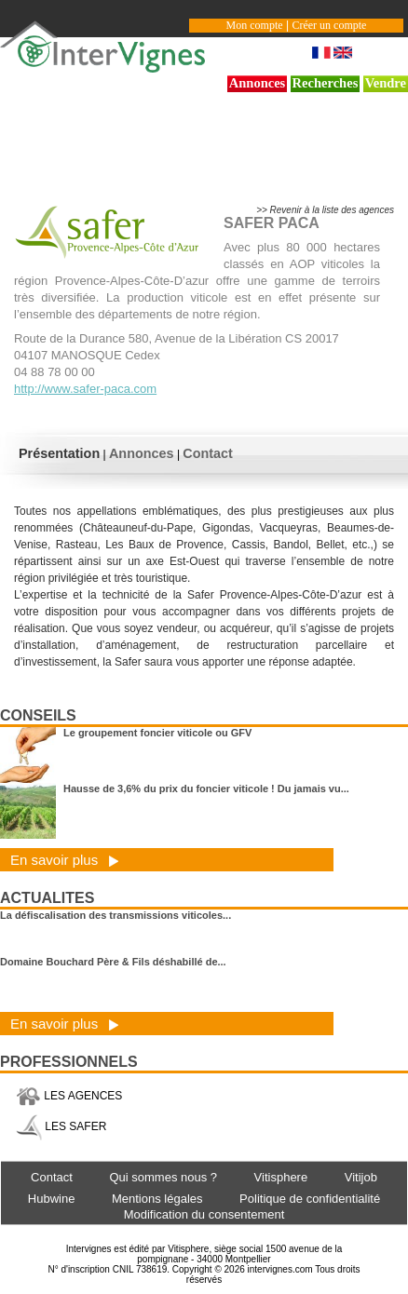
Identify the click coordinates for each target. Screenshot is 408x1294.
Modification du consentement (204, 1214)
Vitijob (361, 1177)
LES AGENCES (69, 1095)
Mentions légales (157, 1199)
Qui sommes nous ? (163, 1177)
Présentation (59, 453)
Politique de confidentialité (309, 1199)
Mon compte (254, 25)
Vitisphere (281, 1177)
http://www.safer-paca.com (85, 389)
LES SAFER (61, 1126)
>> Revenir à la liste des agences (325, 210)
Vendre (385, 82)
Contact (208, 453)
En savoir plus (64, 860)
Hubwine (51, 1199)
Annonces (257, 82)
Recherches (325, 82)
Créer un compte (329, 25)
